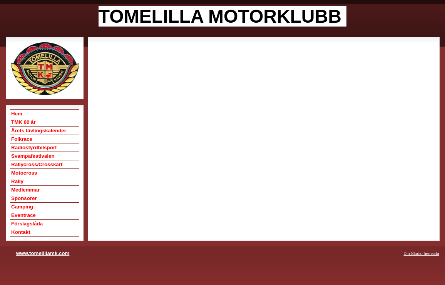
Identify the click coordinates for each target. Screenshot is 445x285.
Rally (17, 181)
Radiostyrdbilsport (34, 147)
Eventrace (23, 215)
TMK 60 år (23, 122)
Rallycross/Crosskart (36, 164)
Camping (22, 207)
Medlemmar (25, 190)
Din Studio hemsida (421, 253)
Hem (16, 114)
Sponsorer (24, 198)
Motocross (24, 173)
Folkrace (21, 139)
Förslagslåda (27, 224)
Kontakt (20, 232)
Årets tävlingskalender (38, 130)
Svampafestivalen (33, 156)
